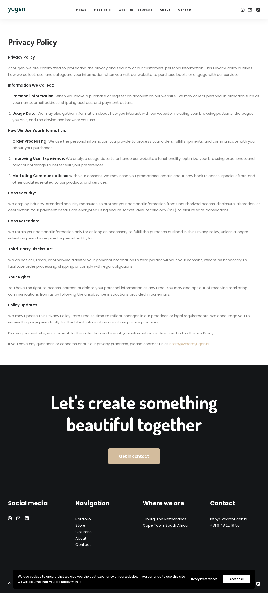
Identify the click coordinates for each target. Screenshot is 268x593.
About (165, 9)
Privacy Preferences (203, 579)
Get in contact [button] (134, 456)
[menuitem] (81, 9)
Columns (83, 531)
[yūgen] (16, 10)
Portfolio (102, 9)
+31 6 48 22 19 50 (225, 525)
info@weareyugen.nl (228, 518)
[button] (243, 9)
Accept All (236, 579)
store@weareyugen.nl (189, 343)
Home (81, 9)
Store (80, 525)
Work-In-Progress (135, 9)
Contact (185, 9)
